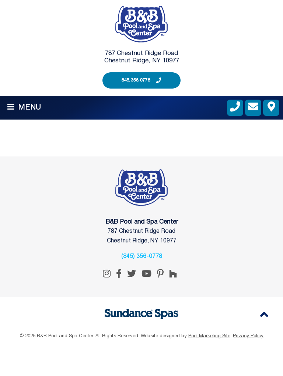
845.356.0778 (135, 80)
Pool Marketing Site (209, 336)
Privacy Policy (248, 336)
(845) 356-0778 (141, 256)
